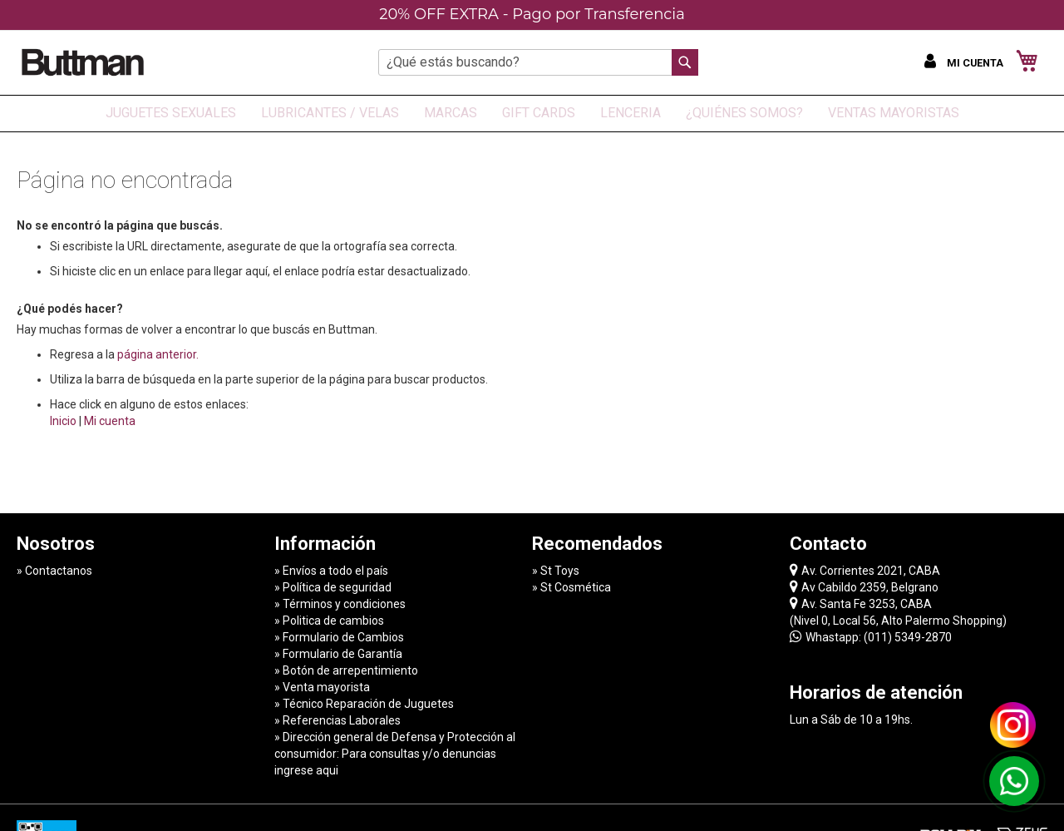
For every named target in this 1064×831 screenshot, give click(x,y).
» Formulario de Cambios (339, 637)
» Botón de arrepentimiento (346, 670)
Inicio (63, 421)
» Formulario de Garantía (338, 653)
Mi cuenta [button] (976, 63)
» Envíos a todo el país (331, 570)
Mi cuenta (109, 421)
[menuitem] (171, 113)
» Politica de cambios (329, 620)
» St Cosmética (571, 587)
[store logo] (83, 62)
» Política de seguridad (333, 587)
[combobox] (538, 62)
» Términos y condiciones (340, 604)
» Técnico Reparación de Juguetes (364, 703)
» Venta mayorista (322, 687)
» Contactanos (54, 570)
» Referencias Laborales (337, 720)
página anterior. (158, 354)
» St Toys (555, 570)
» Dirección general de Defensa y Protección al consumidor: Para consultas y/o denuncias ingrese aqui (394, 753)
